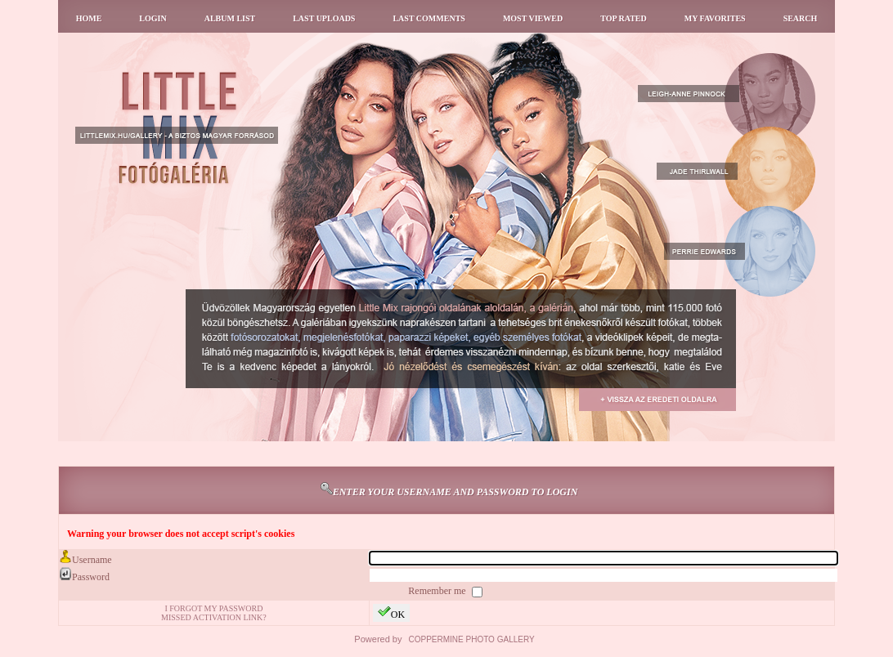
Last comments (428, 18)
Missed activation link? (214, 617)
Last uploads (324, 18)
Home (89, 18)
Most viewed (533, 18)
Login (152, 18)
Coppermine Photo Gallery (472, 639)
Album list (230, 18)
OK (391, 612)
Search (800, 18)
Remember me (438, 591)
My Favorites (715, 18)
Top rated (623, 18)
